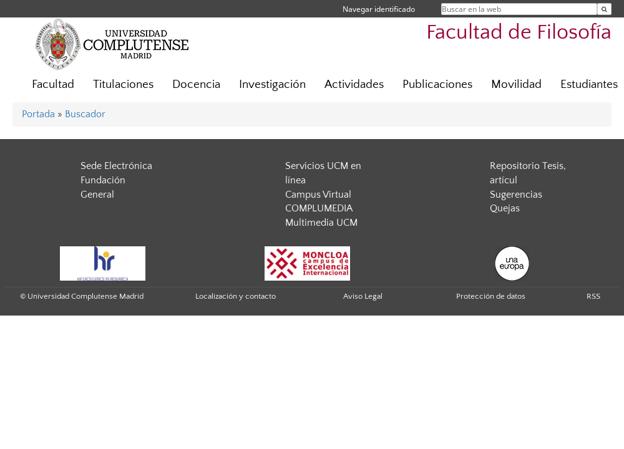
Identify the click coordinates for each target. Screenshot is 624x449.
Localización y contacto (235, 296)
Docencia (196, 84)
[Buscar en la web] (604, 9)
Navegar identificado (379, 9)
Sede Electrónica (116, 165)
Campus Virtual (318, 194)
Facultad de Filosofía (519, 32)
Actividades (354, 84)
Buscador (85, 114)
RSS (593, 296)
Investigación (272, 84)
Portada (38, 114)
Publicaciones (437, 84)
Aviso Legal (363, 296)
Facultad (53, 84)
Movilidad (516, 84)
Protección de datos (490, 296)
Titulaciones (123, 84)
